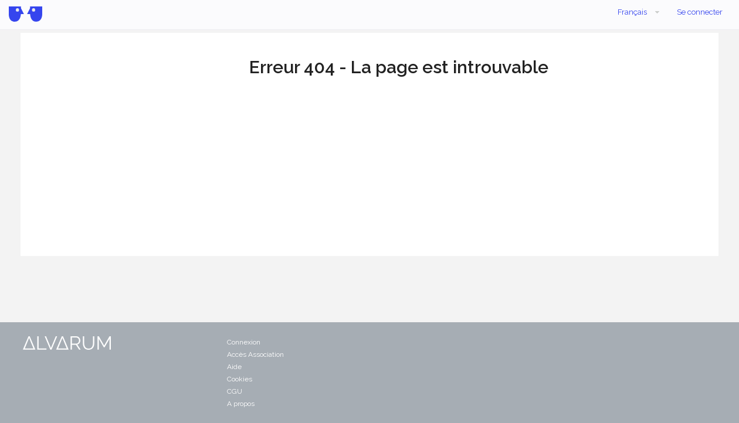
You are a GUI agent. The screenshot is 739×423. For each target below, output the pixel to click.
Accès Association (255, 354)
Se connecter (700, 12)
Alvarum (25, 14)
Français (640, 12)
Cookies (239, 379)
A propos (241, 404)
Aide (234, 367)
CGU (234, 391)
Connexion (243, 342)
